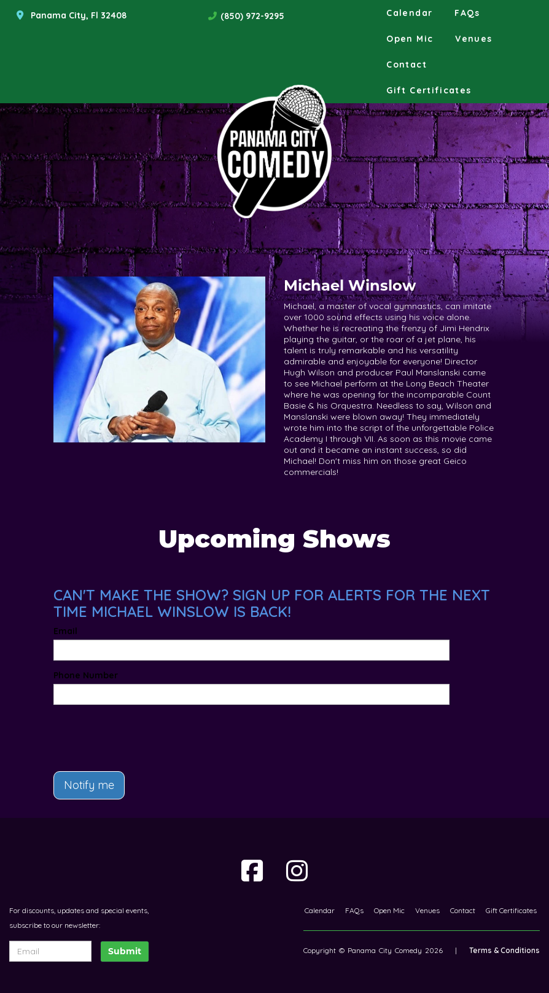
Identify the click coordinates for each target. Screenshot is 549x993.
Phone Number (85, 675)
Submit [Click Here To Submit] (124, 951)
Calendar (409, 12)
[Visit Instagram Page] (297, 870)
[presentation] (125, 732)
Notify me (89, 785)
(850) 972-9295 (252, 16)
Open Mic (409, 38)
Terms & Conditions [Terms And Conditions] (504, 950)
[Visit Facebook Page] (252, 870)
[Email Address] (50, 951)
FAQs (467, 12)
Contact (406, 64)
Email (65, 631)
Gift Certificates (428, 90)
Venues (473, 38)
